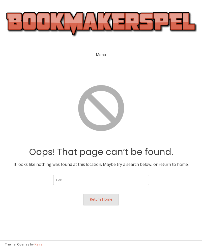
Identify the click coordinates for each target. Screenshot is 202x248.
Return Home (101, 199)
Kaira (39, 244)
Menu (101, 55)
